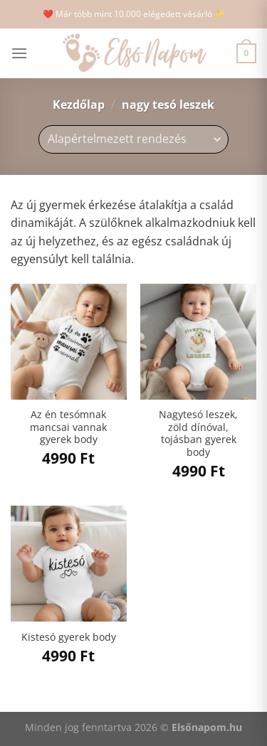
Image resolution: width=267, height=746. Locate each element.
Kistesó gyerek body (68, 637)
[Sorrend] (133, 139)
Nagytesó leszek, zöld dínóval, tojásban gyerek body (198, 433)
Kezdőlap (79, 104)
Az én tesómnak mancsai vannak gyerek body (68, 427)
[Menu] (19, 53)
